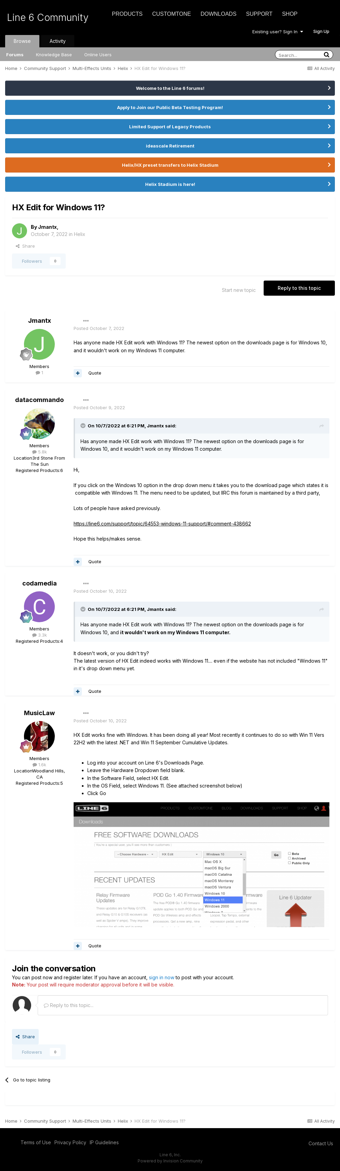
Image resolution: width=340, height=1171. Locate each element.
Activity (58, 41)
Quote (94, 373)
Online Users (98, 54)
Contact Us (320, 1143)
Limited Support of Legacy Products (170, 126)
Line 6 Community (48, 17)
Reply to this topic (299, 288)
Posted (99, 328)
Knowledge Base (54, 54)
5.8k (39, 451)
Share (25, 246)
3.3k (39, 635)
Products (127, 14)
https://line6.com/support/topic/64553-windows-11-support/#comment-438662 (162, 524)
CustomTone (171, 14)
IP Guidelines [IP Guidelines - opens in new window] (104, 1142)
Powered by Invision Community (170, 1160)
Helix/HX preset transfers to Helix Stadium (170, 165)
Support (259, 14)
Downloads (219, 14)
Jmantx (47, 227)
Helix (79, 234)
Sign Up (321, 31)
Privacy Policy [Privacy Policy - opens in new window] (70, 1142)
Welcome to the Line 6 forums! (170, 88)
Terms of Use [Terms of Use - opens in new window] (36, 1142)
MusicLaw (39, 713)
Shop (290, 14)
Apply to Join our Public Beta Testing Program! (170, 107)
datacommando (39, 399)
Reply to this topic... (68, 1005)
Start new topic (239, 290)
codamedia (39, 583)
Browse (22, 41)
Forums (15, 54)
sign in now (161, 977)
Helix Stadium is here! (170, 184)
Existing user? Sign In (277, 31)
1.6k (39, 764)
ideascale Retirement (170, 146)
